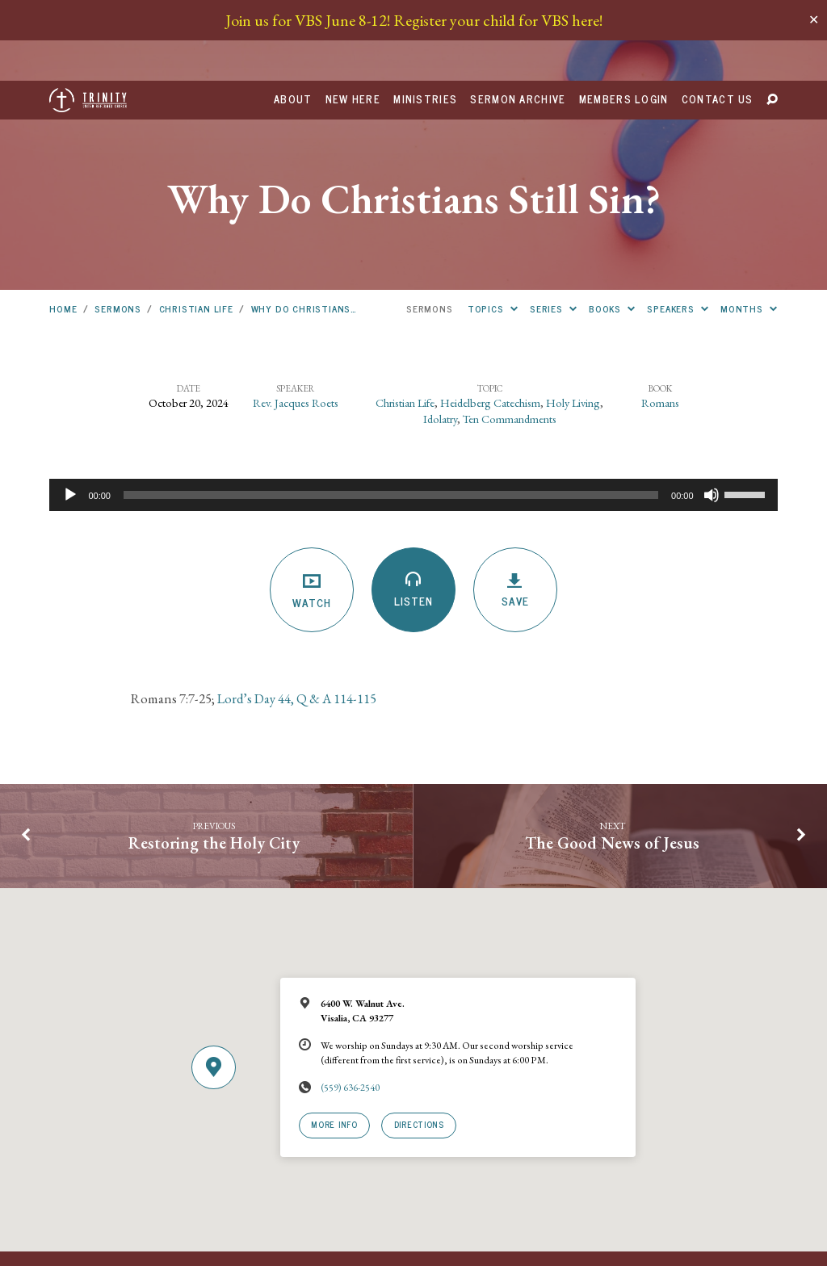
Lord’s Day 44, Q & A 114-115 (295, 618)
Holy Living (573, 321)
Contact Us (718, 19)
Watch (311, 509)
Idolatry (440, 338)
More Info (334, 1043)
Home (63, 227)
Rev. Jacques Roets (295, 321)
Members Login (624, 19)
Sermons (117, 227)
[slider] (391, 414)
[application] (413, 414)
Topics (493, 227)
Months (749, 227)
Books (612, 227)
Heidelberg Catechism (490, 321)
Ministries (425, 19)
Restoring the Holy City (214, 762)
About (293, 19)
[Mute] (711, 414)
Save (515, 510)
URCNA (284, 1218)
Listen (413, 509)
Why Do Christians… (304, 227)
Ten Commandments (509, 338)
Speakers (677, 227)
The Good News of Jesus (612, 762)
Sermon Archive (517, 19)
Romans (660, 321)
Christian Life (196, 227)
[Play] (70, 414)
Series (553, 227)
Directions (419, 1043)
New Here (352, 19)
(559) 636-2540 (350, 1006)
